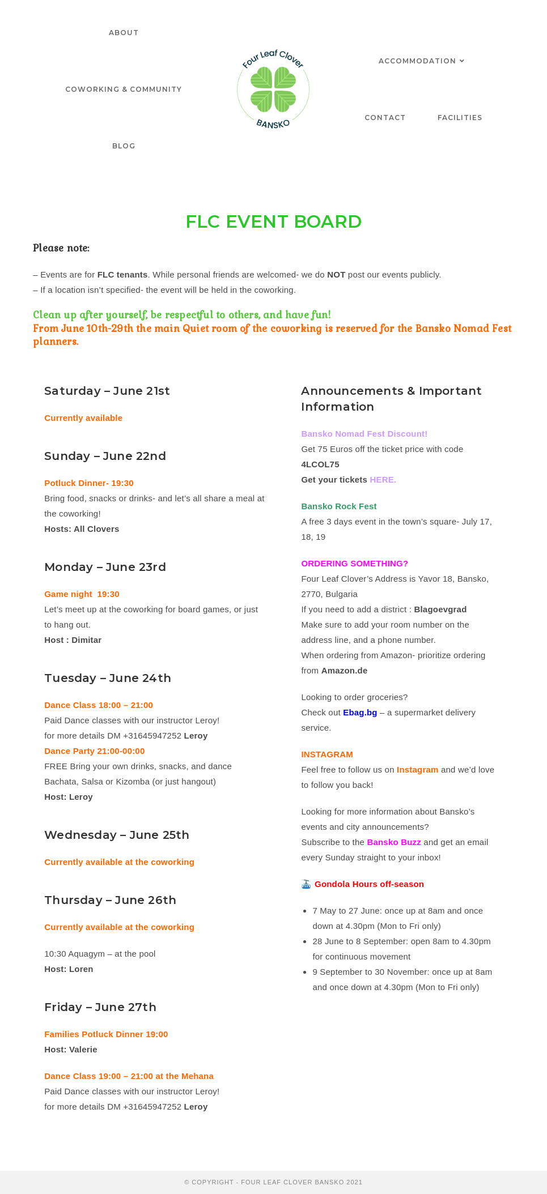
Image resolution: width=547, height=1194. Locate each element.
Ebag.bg (360, 712)
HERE (381, 479)
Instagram (418, 769)
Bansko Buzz (394, 842)
